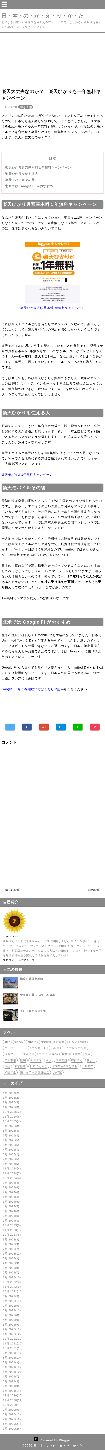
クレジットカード (16, 1048)
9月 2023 (11, 1239)
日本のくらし (38, 1066)
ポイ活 (30, 1054)
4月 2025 (11, 1149)
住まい (91, 1060)
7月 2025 (11, 1135)
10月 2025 (12, 1121)
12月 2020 (13, 1395)
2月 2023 (11, 1272)
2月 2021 (11, 1385)
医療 (65, 1054)
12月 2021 (13, 1338)
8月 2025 (11, 1130)
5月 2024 (11, 1201)
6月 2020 (12, 1423)
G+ (44, 727)
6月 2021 (12, 1367)
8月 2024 (11, 1187)
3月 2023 (11, 1267)
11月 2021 (13, 1343)
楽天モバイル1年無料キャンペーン (27, 474)
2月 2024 (11, 1215)
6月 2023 (12, 1253)
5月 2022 (11, 1315)
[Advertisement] (52, 60)
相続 (7, 1066)
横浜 (87, 1054)
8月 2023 (11, 1244)
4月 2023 (11, 1263)
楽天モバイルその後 (20, 180)
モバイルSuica (48, 1054)
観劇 (23, 1060)
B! (61, 727)
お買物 (60, 1041)
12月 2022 (12, 1281)
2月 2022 (12, 1329)
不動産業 (87, 1066)
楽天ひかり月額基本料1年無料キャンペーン (52, 307)
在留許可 (77, 1060)
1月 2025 (11, 1163)
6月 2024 (11, 1196)
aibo (7, 1041)
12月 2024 (12, 1168)
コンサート (39, 1048)
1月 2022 (12, 1334)
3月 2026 (11, 1097)
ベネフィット (13, 1054)
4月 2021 (11, 1376)
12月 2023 (12, 1225)
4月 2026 (11, 1092)
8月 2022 (12, 1300)
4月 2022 (11, 1319)
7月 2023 (11, 1248)
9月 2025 (11, 1126)
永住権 (76, 1054)
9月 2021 (12, 1352)
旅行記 (57, 1072)
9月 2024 (11, 1182)
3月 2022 (11, 1324)
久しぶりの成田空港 (33, 1011)
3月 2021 (11, 1381)
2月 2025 (11, 1159)
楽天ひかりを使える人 (21, 173)
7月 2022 (11, 1305)
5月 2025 (11, 1144)
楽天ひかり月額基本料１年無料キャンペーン (38, 167)
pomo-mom (10, 936)
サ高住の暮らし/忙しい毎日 (38, 994)
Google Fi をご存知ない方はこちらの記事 (33, 689)
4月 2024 (11, 1206)
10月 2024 (12, 1177)
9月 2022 (11, 1296)
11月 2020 (13, 1400)
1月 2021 (12, 1390)
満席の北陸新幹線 (31, 978)
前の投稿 (94, 889)
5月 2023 (11, 1258)
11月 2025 (12, 1116)
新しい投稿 (12, 889)
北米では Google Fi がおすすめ (29, 186)
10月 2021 (13, 1348)
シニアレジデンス (74, 1048)
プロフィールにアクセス (19, 960)
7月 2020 (12, 1419)
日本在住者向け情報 (65, 1066)
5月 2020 (12, 1428)
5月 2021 (12, 1371)
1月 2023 (12, 1277)
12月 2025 (12, 1111)
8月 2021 (12, 1357)
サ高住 (54, 1048)
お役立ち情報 (77, 1041)
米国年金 (10, 1072)
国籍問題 (61, 1060)
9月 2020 (11, 1409)
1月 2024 (11, 1220)
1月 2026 (11, 1107)
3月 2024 (11, 1211)
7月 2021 (11, 1362)
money (18, 1041)
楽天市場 (10, 1060)
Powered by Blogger (52, 1440)
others (32, 1041)
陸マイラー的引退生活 (34, 1072)
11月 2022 (12, 1286)
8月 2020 (12, 1414)
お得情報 (25, 107)
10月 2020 (13, 1404)
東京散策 (20, 1066)
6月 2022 (12, 1310)
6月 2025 (11, 1140)
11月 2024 (12, 1173)
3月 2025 (11, 1154)
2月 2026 (11, 1102)
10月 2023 (12, 1234)
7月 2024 (11, 1192)
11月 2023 (12, 1230)
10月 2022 (13, 1291)
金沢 (49, 1060)
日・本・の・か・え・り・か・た (43, 16)
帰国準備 (36, 1060)
